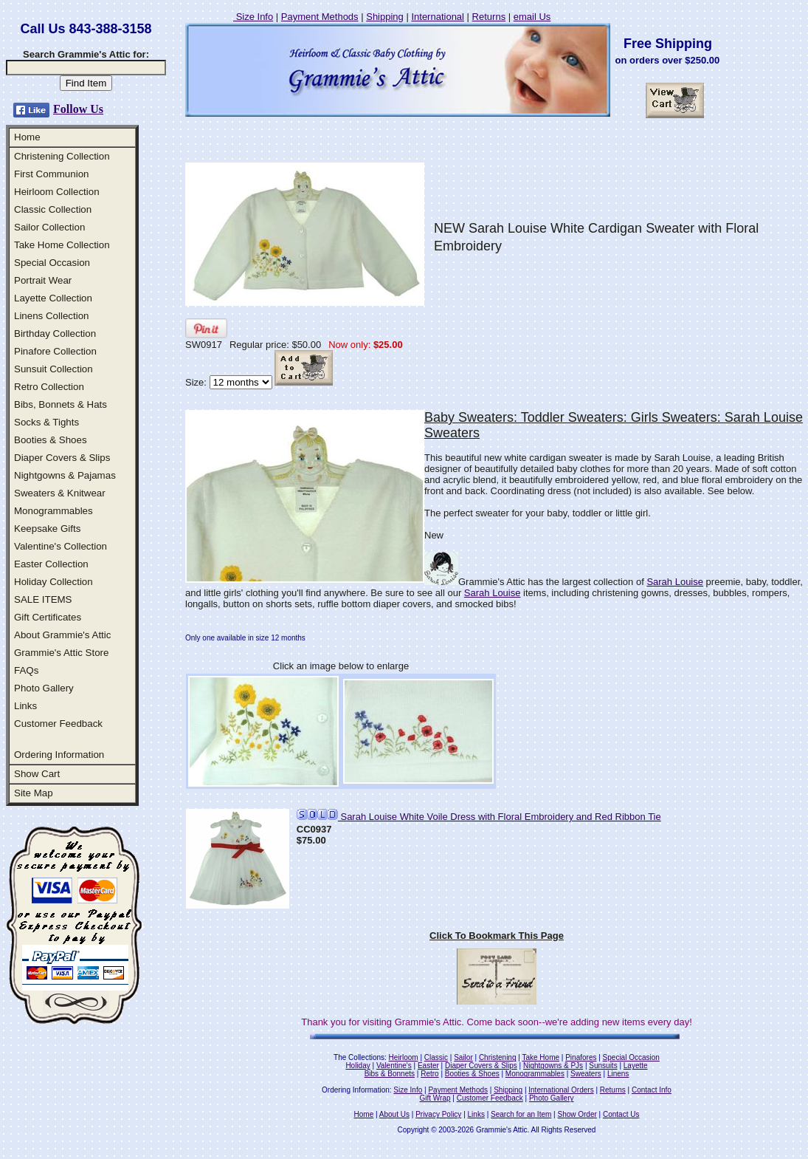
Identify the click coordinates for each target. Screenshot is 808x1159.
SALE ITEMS (43, 599)
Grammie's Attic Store (61, 652)
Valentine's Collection (60, 546)
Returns (489, 16)
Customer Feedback (58, 723)
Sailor (463, 1057)
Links (25, 705)
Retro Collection (49, 386)
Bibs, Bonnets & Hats (60, 404)
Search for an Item (521, 1114)
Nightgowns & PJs (553, 1065)
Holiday (357, 1065)
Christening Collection (62, 156)
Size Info (253, 16)
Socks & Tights (46, 422)
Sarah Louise (674, 581)
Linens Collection (51, 315)
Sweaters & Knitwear (60, 493)
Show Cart (37, 773)
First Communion (51, 174)
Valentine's (394, 1065)
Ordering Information (59, 754)
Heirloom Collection (57, 191)
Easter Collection (51, 564)
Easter (428, 1065)
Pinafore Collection (55, 351)
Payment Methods (320, 16)
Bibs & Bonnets (390, 1074)
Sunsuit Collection (53, 369)
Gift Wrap (435, 1098)
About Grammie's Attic (62, 634)
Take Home (540, 1057)
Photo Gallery (44, 688)
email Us (532, 16)
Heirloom (403, 1057)
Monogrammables (53, 510)
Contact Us (621, 1114)
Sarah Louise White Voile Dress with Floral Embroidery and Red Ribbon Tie (479, 816)
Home (27, 137)
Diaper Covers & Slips (62, 457)
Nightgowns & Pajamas (65, 475)
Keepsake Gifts (47, 528)
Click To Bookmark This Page (496, 935)
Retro (429, 1074)
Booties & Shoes (50, 439)
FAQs (26, 670)
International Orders (560, 1090)
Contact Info (651, 1090)
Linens (618, 1074)
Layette (636, 1065)
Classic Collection (52, 209)
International (437, 16)
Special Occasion (52, 262)
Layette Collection (53, 298)
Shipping (385, 16)
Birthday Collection (55, 333)
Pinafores (580, 1057)
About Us (394, 1114)
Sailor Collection (49, 227)
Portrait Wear (43, 280)
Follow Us (78, 109)
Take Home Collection (62, 244)
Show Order (576, 1114)
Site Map (33, 793)
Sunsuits (603, 1065)
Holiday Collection (53, 581)
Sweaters (585, 1074)
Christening (498, 1057)
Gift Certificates (47, 617)
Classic (436, 1057)
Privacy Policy (438, 1114)
